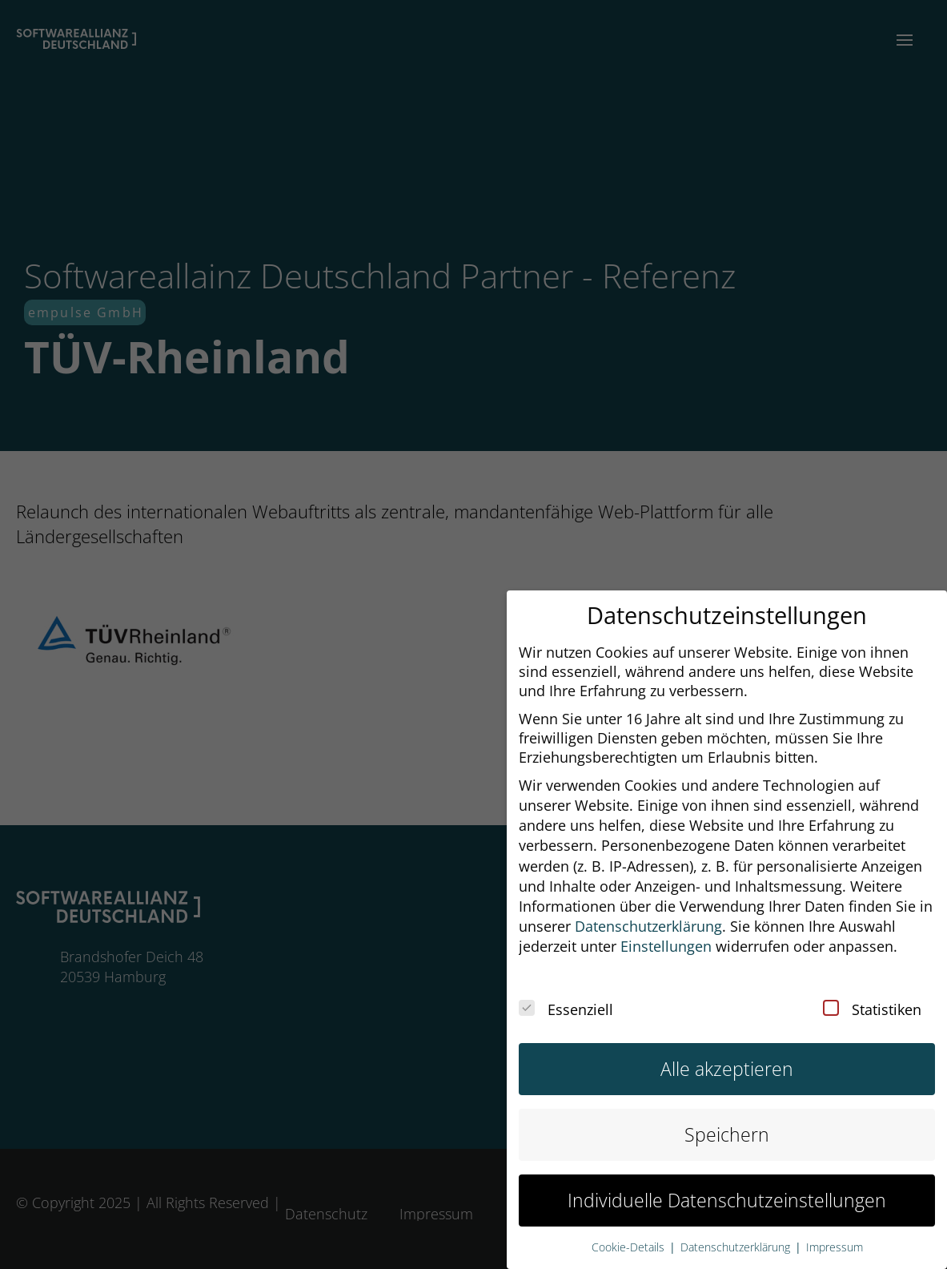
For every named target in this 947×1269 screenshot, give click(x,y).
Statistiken (872, 990)
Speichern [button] (726, 1114)
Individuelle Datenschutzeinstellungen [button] (727, 1180)
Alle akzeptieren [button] (726, 1049)
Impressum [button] (834, 1228)
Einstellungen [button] (666, 927)
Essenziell (566, 990)
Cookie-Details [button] (630, 1228)
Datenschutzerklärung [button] (648, 906)
